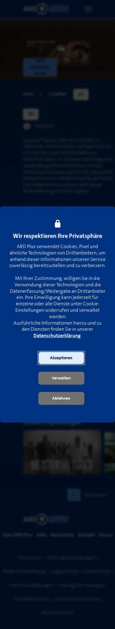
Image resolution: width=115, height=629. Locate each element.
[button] (61, 358)
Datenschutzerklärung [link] (57, 336)
